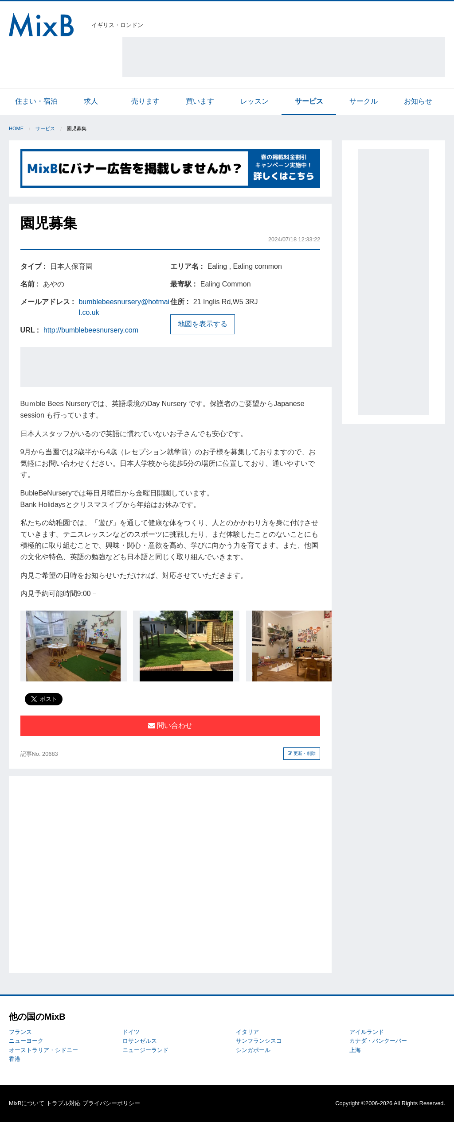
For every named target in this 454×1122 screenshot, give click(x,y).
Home (16, 128)
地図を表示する (202, 324)
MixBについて (26, 1103)
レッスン (254, 101)
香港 (14, 1059)
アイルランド (366, 1032)
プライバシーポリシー (111, 1103)
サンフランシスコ (259, 1040)
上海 (355, 1050)
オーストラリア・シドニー (43, 1050)
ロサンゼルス (139, 1040)
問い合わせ (170, 725)
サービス (309, 101)
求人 (91, 101)
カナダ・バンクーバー (378, 1040)
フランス (20, 1032)
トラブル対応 (63, 1103)
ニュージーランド (145, 1050)
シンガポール (253, 1050)
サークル (363, 101)
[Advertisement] (283, 57)
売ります (145, 101)
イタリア (247, 1032)
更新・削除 (302, 753)
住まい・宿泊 (36, 101)
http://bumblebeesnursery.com (90, 330)
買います (200, 101)
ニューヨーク (26, 1040)
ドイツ (131, 1032)
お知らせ (418, 101)
